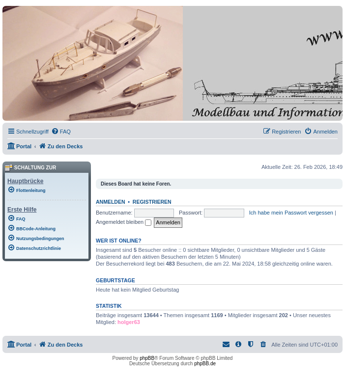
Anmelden (110, 202)
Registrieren (152, 202)
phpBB (147, 358)
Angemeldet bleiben (123, 222)
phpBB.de (205, 363)
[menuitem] (61, 132)
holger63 (128, 322)
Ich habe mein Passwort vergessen (291, 213)
